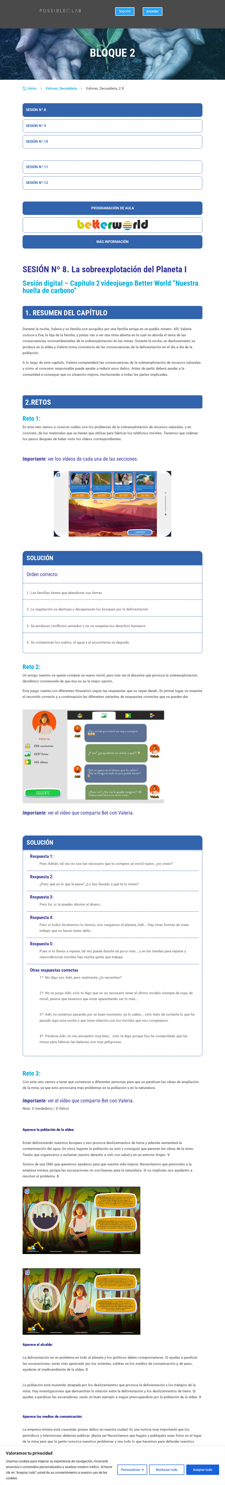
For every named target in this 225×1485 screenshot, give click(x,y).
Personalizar (130, 1470)
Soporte (125, 11)
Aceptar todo (202, 1470)
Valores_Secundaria (61, 88)
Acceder (152, 11)
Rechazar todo (167, 1470)
